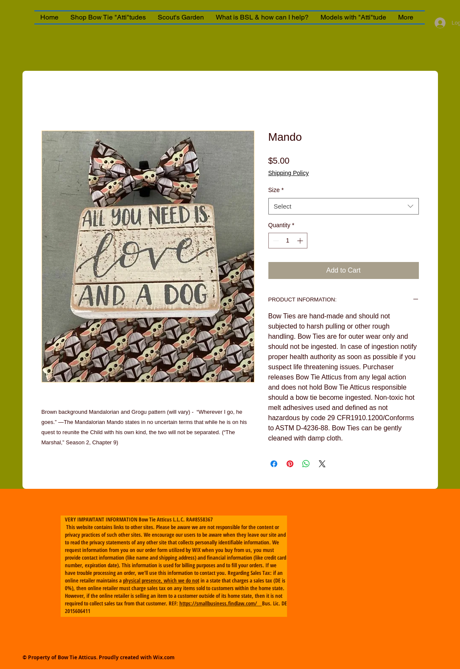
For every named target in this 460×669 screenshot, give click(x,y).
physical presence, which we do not (161, 580)
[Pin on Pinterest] (290, 464)
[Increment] (301, 240)
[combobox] (343, 206)
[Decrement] (275, 240)
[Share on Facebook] (274, 464)
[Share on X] (322, 464)
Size (276, 190)
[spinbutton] (288, 240)
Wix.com (164, 657)
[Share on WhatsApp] (306, 464)
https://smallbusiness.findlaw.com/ (220, 603)
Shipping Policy (288, 173)
